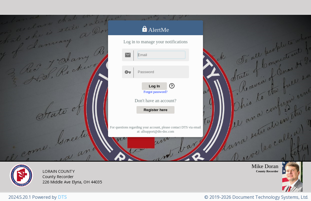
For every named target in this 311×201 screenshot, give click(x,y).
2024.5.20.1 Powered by (37, 197)
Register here (155, 110)
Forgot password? (155, 92)
